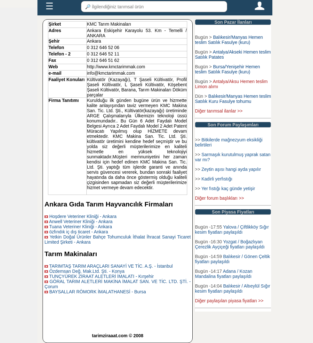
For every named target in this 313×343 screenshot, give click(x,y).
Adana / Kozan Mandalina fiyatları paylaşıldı (223, 274)
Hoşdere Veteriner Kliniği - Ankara (82, 216)
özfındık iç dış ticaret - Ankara (78, 231)
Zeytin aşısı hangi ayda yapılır (231, 169)
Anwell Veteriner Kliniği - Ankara (80, 221)
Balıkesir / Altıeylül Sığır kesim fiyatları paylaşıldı (232, 288)
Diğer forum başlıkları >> (219, 198)
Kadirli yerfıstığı (216, 178)
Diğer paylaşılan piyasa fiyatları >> (229, 300)
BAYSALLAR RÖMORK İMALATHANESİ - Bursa (97, 291)
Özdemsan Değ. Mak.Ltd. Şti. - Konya (86, 271)
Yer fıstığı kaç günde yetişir (228, 188)
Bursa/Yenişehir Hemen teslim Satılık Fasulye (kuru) (227, 69)
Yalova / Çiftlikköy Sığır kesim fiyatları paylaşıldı (232, 229)
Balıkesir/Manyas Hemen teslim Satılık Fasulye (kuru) (229, 40)
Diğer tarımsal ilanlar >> (219, 110)
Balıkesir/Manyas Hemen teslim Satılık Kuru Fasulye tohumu (233, 99)
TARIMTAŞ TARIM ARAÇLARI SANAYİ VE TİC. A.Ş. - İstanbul (111, 266)
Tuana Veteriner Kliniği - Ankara (80, 226)
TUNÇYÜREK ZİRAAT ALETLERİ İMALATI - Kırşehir (101, 276)
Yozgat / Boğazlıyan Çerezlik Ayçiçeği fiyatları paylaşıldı (230, 244)
